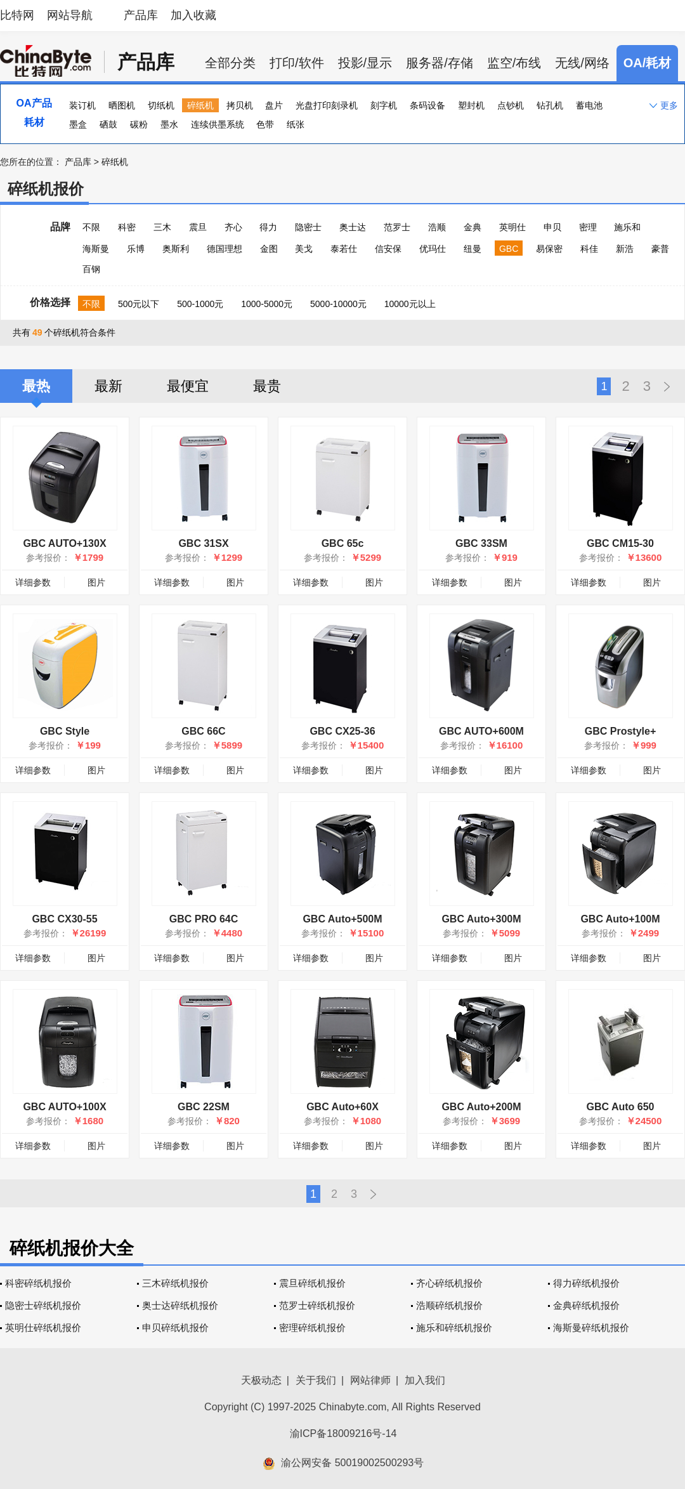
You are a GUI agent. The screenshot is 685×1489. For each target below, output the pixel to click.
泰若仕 (343, 249)
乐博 (136, 249)
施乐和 (627, 227)
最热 (36, 386)
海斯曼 (95, 249)
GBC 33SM (481, 543)
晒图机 (121, 105)
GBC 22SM (204, 1106)
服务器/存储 (439, 63)
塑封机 (471, 105)
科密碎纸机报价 (38, 1283)
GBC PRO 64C (203, 919)
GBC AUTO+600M (481, 731)
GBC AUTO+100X (64, 1106)
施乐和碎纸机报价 (454, 1327)
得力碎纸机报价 (586, 1283)
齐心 (233, 227)
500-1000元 (200, 304)
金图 (269, 249)
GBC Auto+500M (342, 919)
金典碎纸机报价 (586, 1305)
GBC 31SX (203, 543)
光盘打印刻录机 (327, 105)
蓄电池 (589, 105)
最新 (108, 386)
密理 (588, 227)
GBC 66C (203, 731)
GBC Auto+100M (620, 919)
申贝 (552, 227)
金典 (472, 227)
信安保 (388, 249)
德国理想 (224, 249)
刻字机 (383, 105)
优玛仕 (432, 249)
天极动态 (261, 1380)
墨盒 (78, 124)
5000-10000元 (338, 304)
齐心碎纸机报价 (449, 1283)
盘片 (274, 105)
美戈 (304, 249)
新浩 (625, 249)
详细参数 (33, 582)
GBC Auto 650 (621, 1106)
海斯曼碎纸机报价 (591, 1327)
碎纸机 (200, 105)
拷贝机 (239, 105)
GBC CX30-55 (64, 919)
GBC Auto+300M (481, 919)
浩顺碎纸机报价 (449, 1305)
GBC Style (64, 731)
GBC (508, 249)
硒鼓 (108, 124)
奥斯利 (175, 249)
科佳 (589, 249)
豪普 (660, 249)
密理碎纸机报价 (312, 1327)
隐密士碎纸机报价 (43, 1305)
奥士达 (352, 227)
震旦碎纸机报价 (312, 1283)
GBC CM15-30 (620, 543)
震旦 (198, 227)
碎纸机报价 (46, 188)
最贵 (267, 386)
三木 (162, 227)
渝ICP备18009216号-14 (343, 1433)
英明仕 (512, 227)
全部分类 (230, 63)
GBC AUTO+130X (64, 543)
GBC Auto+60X (342, 1106)
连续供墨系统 (217, 124)
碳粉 (139, 124)
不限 (91, 227)
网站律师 (370, 1380)
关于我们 (316, 1380)
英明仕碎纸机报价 (43, 1327)
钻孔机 (550, 105)
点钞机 (510, 105)
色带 (265, 124)
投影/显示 (365, 63)
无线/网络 (582, 63)
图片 (96, 582)
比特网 (17, 15)
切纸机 (161, 105)
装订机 (82, 105)
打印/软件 (297, 63)
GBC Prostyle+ (620, 731)
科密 (127, 227)
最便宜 (188, 386)
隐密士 (308, 227)
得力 (268, 227)
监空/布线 (514, 63)
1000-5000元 (266, 304)
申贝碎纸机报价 (175, 1327)
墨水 (169, 124)
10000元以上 (410, 304)
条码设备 (427, 105)
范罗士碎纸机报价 (317, 1305)
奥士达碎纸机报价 (180, 1305)
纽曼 (472, 249)
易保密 (549, 249)
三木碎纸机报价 (175, 1283)
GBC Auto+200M (481, 1106)
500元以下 (138, 304)
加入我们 (425, 1380)
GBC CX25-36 (342, 731)
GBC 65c (343, 543)
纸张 (295, 124)
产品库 (141, 15)
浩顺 (437, 227)
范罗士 (397, 227)
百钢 (91, 269)
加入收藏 (193, 15)
